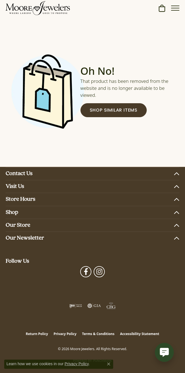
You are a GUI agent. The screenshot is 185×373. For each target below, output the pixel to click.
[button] (161, 8)
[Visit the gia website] (94, 306)
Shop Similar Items (113, 110)
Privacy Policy (65, 333)
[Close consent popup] (108, 364)
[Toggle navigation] (175, 8)
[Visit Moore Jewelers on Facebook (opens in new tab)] (85, 271)
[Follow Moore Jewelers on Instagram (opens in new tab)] (99, 271)
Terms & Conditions (98, 333)
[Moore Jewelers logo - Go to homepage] (38, 8)
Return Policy (37, 333)
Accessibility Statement (139, 333)
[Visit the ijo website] (75, 306)
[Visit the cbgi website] (111, 306)
